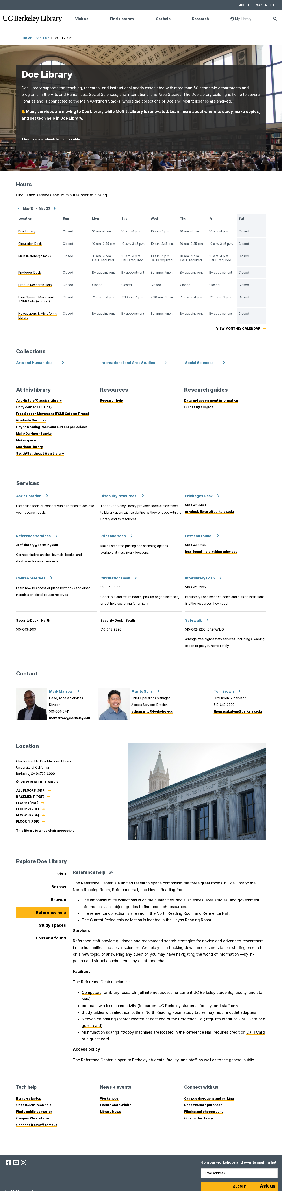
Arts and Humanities (34, 363)
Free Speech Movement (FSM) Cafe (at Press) (52, 413)
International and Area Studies (127, 363)
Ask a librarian (28, 496)
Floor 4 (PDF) (27, 821)
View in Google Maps (37, 782)
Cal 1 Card (248, 1019)
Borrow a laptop (28, 1098)
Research (200, 19)
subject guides (125, 906)
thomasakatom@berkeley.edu (238, 711)
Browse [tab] (58, 899)
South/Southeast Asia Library (40, 453)
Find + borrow (122, 19)
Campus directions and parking (209, 1098)
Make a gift (265, 5)
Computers (91, 992)
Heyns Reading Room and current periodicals (52, 427)
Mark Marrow (61, 691)
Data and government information (211, 400)
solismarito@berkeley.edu (152, 711)
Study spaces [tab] (52, 925)
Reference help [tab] (51, 912)
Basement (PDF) (30, 796)
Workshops (109, 1098)
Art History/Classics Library (39, 400)
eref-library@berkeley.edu (37, 545)
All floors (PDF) (30, 790)
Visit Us (42, 38)
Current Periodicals (107, 920)
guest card (91, 1025)
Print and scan (113, 536)
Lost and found (198, 536)
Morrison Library (29, 447)
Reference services (33, 536)
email (143, 961)
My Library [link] (243, 21)
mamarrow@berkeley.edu (69, 718)
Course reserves (30, 578)
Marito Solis (142, 691)
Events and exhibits (116, 1105)
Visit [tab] (61, 874)
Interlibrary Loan (200, 578)
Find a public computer (34, 1111)
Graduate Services (31, 420)
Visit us (81, 19)
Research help (111, 400)
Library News (110, 1111)
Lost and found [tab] (51, 938)
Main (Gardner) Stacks (100, 101)
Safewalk (193, 620)
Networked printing (99, 1019)
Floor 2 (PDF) (27, 809)
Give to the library (198, 1118)
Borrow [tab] (58, 886)
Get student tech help (33, 1105)
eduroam (90, 1005)
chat (162, 961)
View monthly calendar (238, 328)
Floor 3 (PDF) (27, 815)
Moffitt (188, 101)
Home (27, 38)
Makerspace (26, 440)
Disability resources (118, 496)
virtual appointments (112, 961)
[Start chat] (268, 1186)
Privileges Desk (199, 496)
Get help (163, 19)
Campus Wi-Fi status (33, 1118)
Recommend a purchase (203, 1105)
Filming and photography (203, 1111)
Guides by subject (198, 407)
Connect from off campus (36, 1125)
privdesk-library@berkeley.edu (209, 511)
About (244, 5)
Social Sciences (199, 363)
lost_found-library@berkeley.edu (211, 551)
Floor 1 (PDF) (27, 803)
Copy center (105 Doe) (34, 407)
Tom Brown (224, 691)
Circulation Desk (115, 578)
